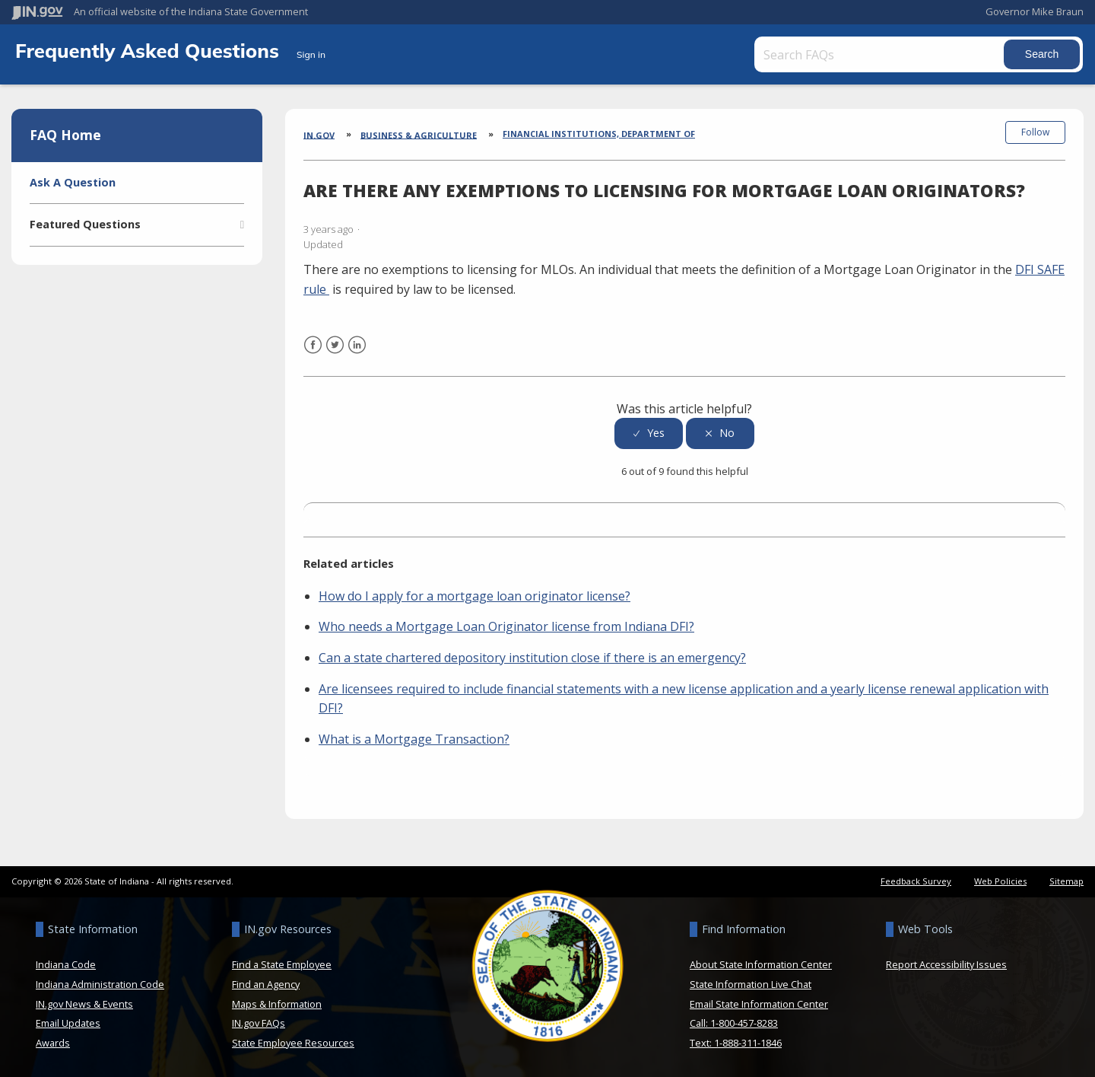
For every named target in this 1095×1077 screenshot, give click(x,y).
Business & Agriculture (418, 134)
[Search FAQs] (880, 54)
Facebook (312, 354)
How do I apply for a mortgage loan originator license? (474, 596)
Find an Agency (266, 984)
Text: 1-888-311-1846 (736, 1043)
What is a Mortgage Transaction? (414, 739)
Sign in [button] (311, 54)
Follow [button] (1035, 132)
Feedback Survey (916, 881)
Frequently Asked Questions (149, 50)
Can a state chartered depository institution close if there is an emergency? (532, 657)
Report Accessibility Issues (946, 964)
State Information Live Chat (750, 984)
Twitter (334, 354)
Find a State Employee (282, 964)
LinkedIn (357, 354)
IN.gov (319, 134)
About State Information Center (761, 964)
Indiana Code (66, 964)
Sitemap (1066, 881)
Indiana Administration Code (100, 984)
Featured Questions (85, 224)
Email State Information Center (759, 1003)
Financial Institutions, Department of (599, 133)
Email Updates (68, 1023)
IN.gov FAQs (258, 1023)
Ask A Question (73, 182)
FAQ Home (65, 135)
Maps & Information (277, 1003)
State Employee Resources (293, 1043)
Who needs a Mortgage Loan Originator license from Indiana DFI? (506, 626)
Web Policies (1000, 881)
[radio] (648, 433)
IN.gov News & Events (84, 1003)
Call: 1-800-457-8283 (734, 1023)
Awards (53, 1043)
